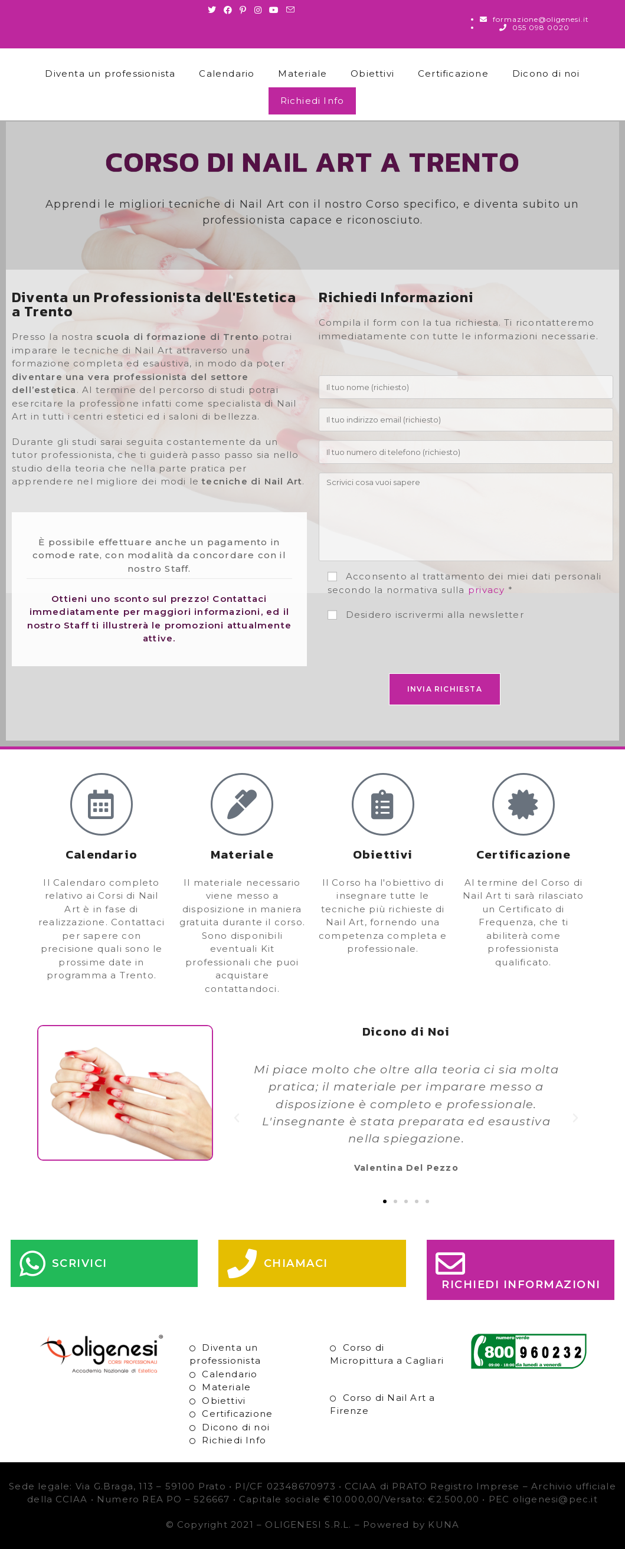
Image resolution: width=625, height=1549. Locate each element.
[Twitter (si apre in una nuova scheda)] (214, 10)
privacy (486, 589)
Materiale (302, 73)
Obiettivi (372, 73)
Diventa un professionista (110, 73)
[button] (237, 1118)
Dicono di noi (546, 73)
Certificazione (453, 73)
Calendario (226, 73)
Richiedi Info (312, 100)
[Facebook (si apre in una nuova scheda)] (228, 10)
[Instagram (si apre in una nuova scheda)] (258, 10)
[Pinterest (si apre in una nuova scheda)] (243, 10)
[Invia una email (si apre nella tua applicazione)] (291, 10)
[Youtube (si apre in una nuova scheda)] (274, 10)
